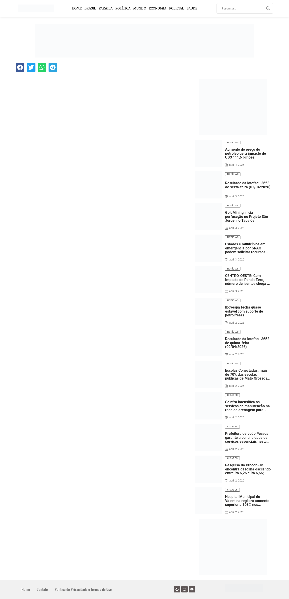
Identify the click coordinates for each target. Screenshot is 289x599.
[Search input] (243, 8)
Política (123, 8)
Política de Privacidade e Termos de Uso (83, 589)
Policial (176, 8)
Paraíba (106, 8)
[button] (20, 67)
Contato (42, 589)
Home (77, 8)
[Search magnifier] (268, 8)
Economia (157, 8)
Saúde (192, 8)
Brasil (90, 8)
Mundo (139, 8)
